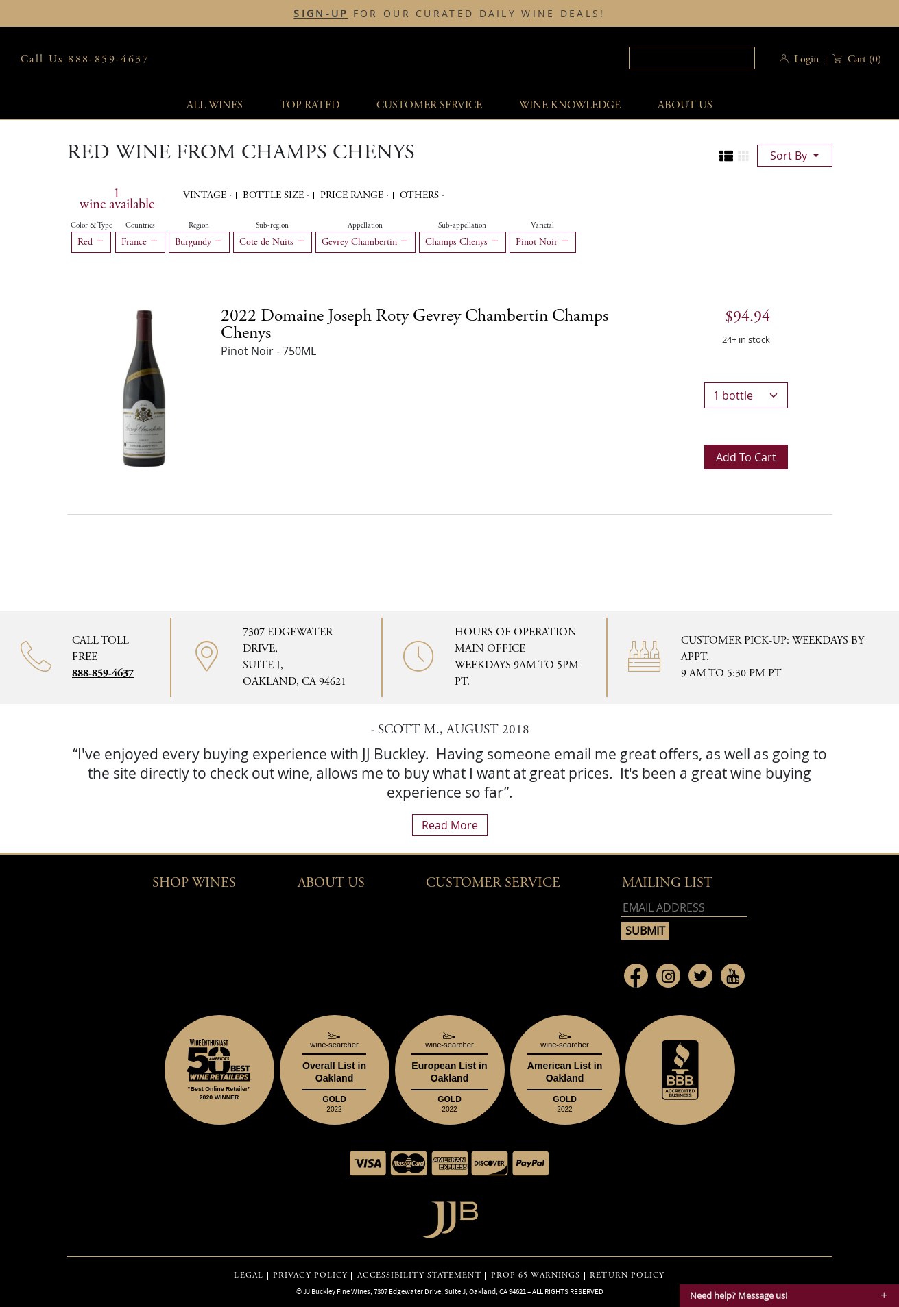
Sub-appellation (462, 225)
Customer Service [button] (493, 883)
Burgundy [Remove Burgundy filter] (199, 242)
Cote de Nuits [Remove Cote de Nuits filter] (272, 242)
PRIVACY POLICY (310, 1275)
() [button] (863, 59)
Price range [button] (353, 195)
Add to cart (746, 457)
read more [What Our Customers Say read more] (450, 825)
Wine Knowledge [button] (570, 105)
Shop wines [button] (194, 883)
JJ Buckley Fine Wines (336, 1291)
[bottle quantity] (746, 395)
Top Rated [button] (309, 105)
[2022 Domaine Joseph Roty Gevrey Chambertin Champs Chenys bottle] (144, 387)
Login (806, 59)
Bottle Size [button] (275, 195)
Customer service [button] (429, 105)
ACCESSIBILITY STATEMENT (419, 1275)
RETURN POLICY (627, 1275)
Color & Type (91, 225)
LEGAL (248, 1275)
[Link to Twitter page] (700, 976)
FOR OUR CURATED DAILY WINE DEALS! (449, 14)
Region (199, 225)
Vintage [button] (206, 195)
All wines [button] (215, 105)
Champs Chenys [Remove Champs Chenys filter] (462, 242)
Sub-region (272, 225)
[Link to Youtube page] (733, 976)
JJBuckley (445, 59)
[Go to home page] (449, 1216)
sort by (790, 155)
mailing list (667, 883)
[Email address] (684, 908)
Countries (140, 225)
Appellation (365, 225)
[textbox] (692, 58)
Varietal (542, 225)
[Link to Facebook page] (636, 976)
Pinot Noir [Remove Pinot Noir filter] (543, 242)
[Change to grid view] (743, 156)
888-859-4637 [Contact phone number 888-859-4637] (103, 673)
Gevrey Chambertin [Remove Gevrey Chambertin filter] (365, 242)
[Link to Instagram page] (668, 976)
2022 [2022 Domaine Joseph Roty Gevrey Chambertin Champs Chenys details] (414, 325)
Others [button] (421, 195)
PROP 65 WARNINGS (536, 1275)
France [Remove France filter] (140, 242)
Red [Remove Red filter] (91, 242)
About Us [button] (685, 105)
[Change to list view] (726, 156)
